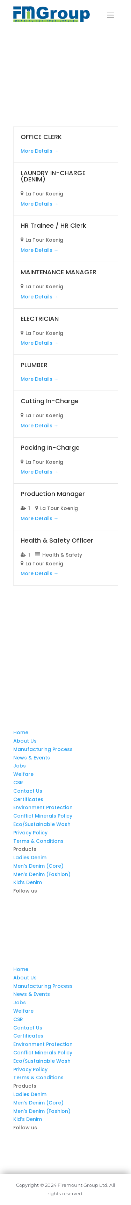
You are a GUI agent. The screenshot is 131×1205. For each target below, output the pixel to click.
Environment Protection (43, 807)
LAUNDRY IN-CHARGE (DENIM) (53, 176)
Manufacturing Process (43, 749)
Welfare (23, 774)
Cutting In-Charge (50, 401)
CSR (18, 782)
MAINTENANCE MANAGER (58, 272)
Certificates (28, 799)
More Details (40, 150)
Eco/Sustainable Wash (42, 824)
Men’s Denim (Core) (38, 865)
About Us (25, 740)
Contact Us (27, 790)
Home (20, 732)
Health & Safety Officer (57, 540)
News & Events (31, 757)
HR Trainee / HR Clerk (53, 225)
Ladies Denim (29, 857)
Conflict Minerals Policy (42, 815)
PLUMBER (34, 364)
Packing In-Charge (50, 447)
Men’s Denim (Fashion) (42, 874)
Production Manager (53, 493)
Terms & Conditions (38, 841)
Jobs (19, 765)
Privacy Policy (30, 832)
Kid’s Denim (27, 882)
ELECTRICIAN (40, 318)
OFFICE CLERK (41, 136)
